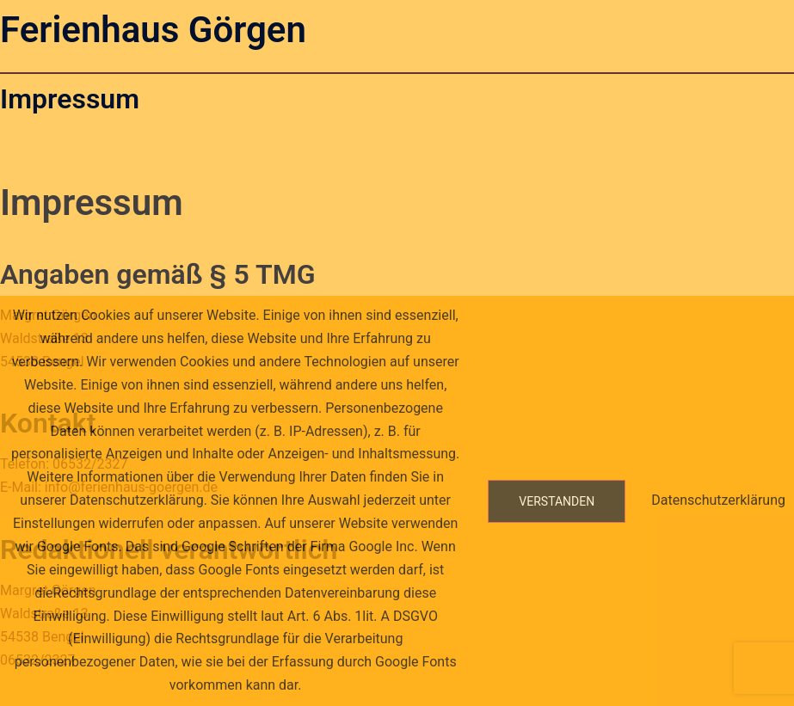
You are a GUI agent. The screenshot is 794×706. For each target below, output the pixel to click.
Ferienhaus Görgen (153, 30)
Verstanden (556, 501)
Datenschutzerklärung (718, 500)
